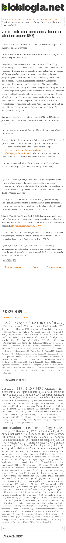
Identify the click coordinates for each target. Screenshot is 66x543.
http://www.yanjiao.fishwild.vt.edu (16, 153)
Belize (58, 351)
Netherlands (18, 335)
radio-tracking (24, 511)
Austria (46, 329)
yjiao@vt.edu (7, 150)
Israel (49, 343)
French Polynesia (26, 359)
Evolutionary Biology (35, 437)
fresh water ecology (41, 489)
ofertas (44, 19)
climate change (56, 434)
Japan (58, 343)
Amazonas (6, 348)
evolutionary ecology (46, 448)
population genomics (55, 495)
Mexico (61, 340)
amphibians (6, 465)
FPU (60, 417)
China (50, 340)
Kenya (25, 343)
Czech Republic (42, 332)
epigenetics (43, 478)
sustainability (28, 462)
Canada (53, 326)
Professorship (41, 411)
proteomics (56, 514)
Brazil (4, 340)
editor (4, 420)
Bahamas (61, 359)
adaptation (60, 478)
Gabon (4, 346)
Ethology (26, 517)
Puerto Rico (36, 351)
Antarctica (11, 343)
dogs (18, 514)
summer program (44, 420)
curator (56, 411)
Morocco (57, 362)
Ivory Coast (25, 370)
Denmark (47, 335)
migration (60, 489)
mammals (20, 451)
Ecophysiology (58, 500)
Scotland (26, 340)
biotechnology (28, 476)
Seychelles (16, 346)
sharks (30, 492)
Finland (26, 332)
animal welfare (53, 484)
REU (15, 417)
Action (9, 489)
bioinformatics (16, 439)
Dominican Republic (56, 354)
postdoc (7, 388)
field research (53, 403)
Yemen (59, 370)
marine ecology (38, 442)
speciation (51, 506)
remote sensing (24, 478)
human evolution (8, 506)
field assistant (30, 391)
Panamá (61, 335)
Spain (24, 323)
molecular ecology (27, 487)
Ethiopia (7, 370)
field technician (56, 391)
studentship (9, 423)
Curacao (52, 368)
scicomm (27, 397)
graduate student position (22, 420)
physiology (47, 487)
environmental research (13, 468)
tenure (12, 397)
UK (41, 323)
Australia (35, 326)
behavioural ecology (33, 445)
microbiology (8, 454)
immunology (33, 495)
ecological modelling (13, 448)
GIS (63, 439)
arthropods (22, 489)
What (26, 318)
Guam (47, 362)
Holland (40, 359)
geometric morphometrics (43, 509)
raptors (61, 487)
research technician (53, 394)
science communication (54, 473)
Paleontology (13, 498)
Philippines (30, 357)
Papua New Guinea (36, 354)
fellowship (45, 409)
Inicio (35, 267)
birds (12, 437)
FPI (22, 417)
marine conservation (43, 439)
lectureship (6, 406)
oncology (42, 514)
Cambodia (20, 362)
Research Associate (26, 406)
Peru (14, 340)
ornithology (44, 428)
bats (19, 465)
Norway (33, 335)
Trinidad (49, 348)
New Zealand (13, 337)
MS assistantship (48, 414)
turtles (57, 465)
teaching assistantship (25, 423)
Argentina (60, 348)
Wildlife (15, 442)
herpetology (7, 487)
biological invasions (43, 517)
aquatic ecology (29, 459)
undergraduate (48, 406)
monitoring (53, 451)
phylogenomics (14, 492)
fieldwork (12, 409)
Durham (61, 368)
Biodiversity (24, 431)
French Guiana (34, 362)
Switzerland (16, 326)
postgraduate (60, 420)
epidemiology (43, 520)
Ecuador (42, 337)
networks (29, 514)
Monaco (51, 370)
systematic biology (9, 517)
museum (28, 470)
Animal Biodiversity (21, 509)
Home (5, 19)
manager (20, 414)
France (21, 329)
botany (5, 451)
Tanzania (43, 357)
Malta (43, 370)
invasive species (52, 468)
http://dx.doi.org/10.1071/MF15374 (26, 226)
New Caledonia (18, 354)
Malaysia (28, 348)
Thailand (48, 351)
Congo (17, 348)
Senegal (38, 348)
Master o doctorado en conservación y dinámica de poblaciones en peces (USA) (31, 33)
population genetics (50, 459)
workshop (32, 414)
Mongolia (37, 365)
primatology (53, 454)
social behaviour (46, 492)
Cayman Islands (8, 359)
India (35, 346)
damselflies (31, 520)
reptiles (33, 473)
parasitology (25, 506)
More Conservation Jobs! (16, 379)
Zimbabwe (5, 373)
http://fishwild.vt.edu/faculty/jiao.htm (29, 150)
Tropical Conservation (15, 503)
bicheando (34, 522)
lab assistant (6, 414)
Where (6, 318)
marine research (9, 470)
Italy (3, 335)
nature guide (24, 411)
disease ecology (15, 481)
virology (38, 506)
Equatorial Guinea (13, 357)
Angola (15, 365)
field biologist (33, 403)
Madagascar (45, 346)
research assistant (48, 397)
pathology (44, 522)
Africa (57, 332)
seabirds (24, 484)
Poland (28, 337)
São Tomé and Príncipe (17, 368)
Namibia (58, 346)
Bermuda (9, 362)
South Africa (12, 332)
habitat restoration (30, 454)
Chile (27, 346)
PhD (51, 19)
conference (22, 401)
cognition (43, 470)
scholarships (28, 409)
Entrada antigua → (55, 267)
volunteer (51, 388)
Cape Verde (42, 368)
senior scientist (34, 417)
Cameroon (56, 357)
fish (56, 445)
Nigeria (46, 365)
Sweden (6, 329)
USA (55, 19)
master (36, 19)
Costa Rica (60, 329)
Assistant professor (43, 401)
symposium (49, 417)
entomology (32, 465)
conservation (16, 19)
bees (45, 498)
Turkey (50, 359)
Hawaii (38, 340)
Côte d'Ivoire (26, 365)
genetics (60, 437)
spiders (38, 511)
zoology (37, 484)
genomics (35, 434)
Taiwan (32, 368)
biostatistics (40, 457)
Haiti (16, 370)
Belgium (56, 337)
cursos (61, 401)
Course (12, 394)
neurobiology (58, 498)
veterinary (11, 476)
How (16, 318)
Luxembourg (21, 351)
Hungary (9, 351)
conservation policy (36, 503)
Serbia (54, 365)
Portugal (35, 329)
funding (29, 394)
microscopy (5, 522)
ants (46, 500)
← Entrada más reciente (13, 267)
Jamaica (35, 370)
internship (7, 391)
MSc (62, 406)
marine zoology (56, 520)
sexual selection (32, 500)
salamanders (17, 519)
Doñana (4, 354)
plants (46, 465)
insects (34, 468)
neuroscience (53, 481)
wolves (49, 511)
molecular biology (48, 431)
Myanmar (5, 365)
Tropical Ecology (50, 462)
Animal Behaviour (11, 434)
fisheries (27, 19)
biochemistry (8, 462)
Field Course (14, 403)
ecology (5, 431)
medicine (19, 473)
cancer (55, 457)
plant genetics (55, 503)
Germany (59, 323)
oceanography (8, 484)
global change (30, 498)
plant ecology (22, 457)
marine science (8, 459)
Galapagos (37, 343)
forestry (36, 451)
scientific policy (13, 500)
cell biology (44, 476)
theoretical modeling (20, 522)
